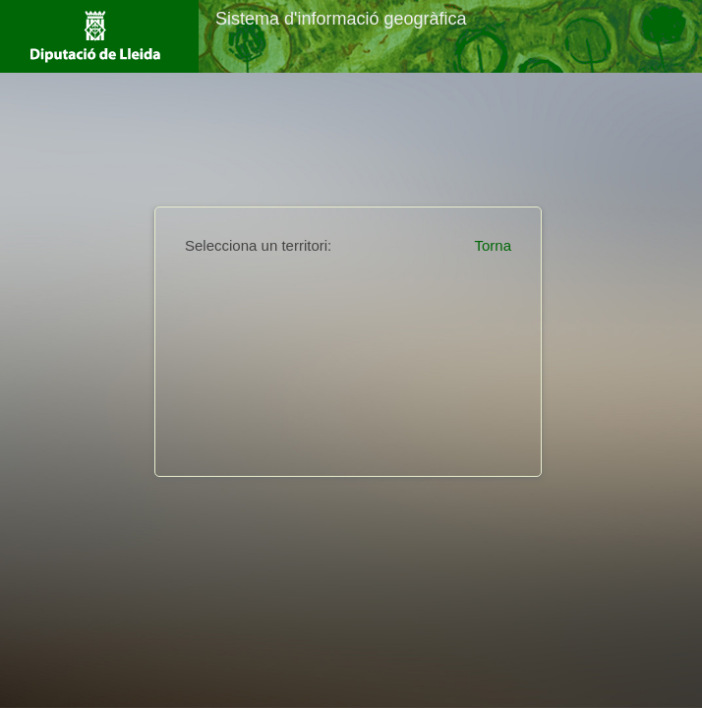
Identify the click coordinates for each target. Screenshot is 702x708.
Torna (492, 245)
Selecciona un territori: (258, 245)
